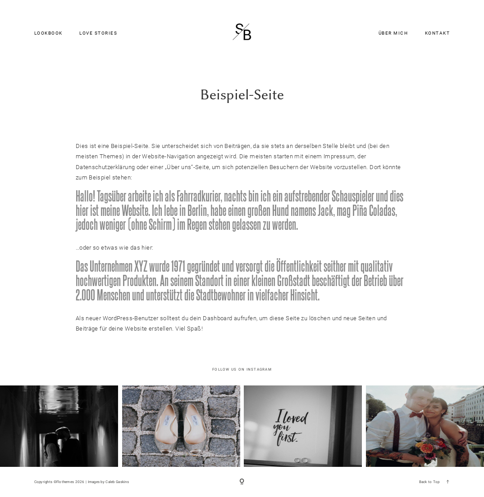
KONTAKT (437, 33)
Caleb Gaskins (117, 481)
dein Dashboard (211, 318)
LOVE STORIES (98, 33)
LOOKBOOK (48, 33)
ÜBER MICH (393, 33)
